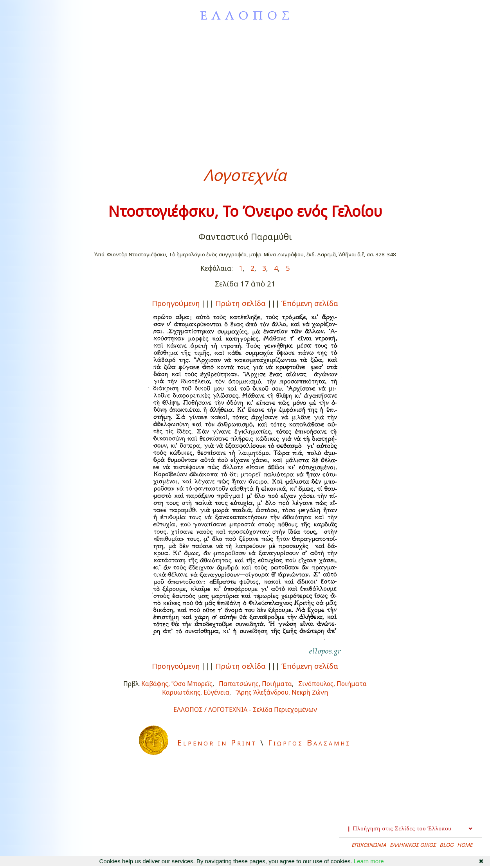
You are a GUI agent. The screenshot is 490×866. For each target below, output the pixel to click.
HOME (464, 844)
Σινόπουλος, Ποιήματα (332, 683)
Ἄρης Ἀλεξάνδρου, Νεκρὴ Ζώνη (282, 692)
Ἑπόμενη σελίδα (309, 303)
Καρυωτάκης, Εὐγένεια (195, 692)
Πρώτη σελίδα (241, 303)
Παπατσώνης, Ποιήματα (255, 683)
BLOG (447, 844)
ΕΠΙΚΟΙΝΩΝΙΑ (368, 844)
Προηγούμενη (176, 303)
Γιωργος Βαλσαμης (309, 742)
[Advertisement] (245, 93)
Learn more (369, 861)
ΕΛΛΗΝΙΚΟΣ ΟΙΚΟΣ (413, 844)
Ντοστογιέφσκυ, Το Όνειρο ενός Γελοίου (245, 211)
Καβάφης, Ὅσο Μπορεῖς (177, 683)
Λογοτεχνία (245, 174)
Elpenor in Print (217, 742)
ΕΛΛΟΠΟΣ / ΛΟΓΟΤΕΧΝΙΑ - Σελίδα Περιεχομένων (245, 709)
